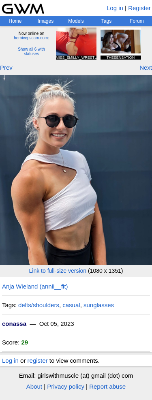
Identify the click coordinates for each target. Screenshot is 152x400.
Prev (6, 67)
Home (15, 21)
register (38, 360)
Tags (106, 21)
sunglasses (98, 305)
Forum (137, 21)
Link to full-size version (58, 270)
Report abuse (107, 386)
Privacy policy (65, 386)
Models (76, 21)
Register (139, 7)
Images (46, 21)
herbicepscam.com (31, 38)
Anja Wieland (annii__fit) (35, 286)
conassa (14, 323)
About (34, 386)
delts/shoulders (38, 305)
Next (145, 67)
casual (71, 305)
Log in (115, 7)
